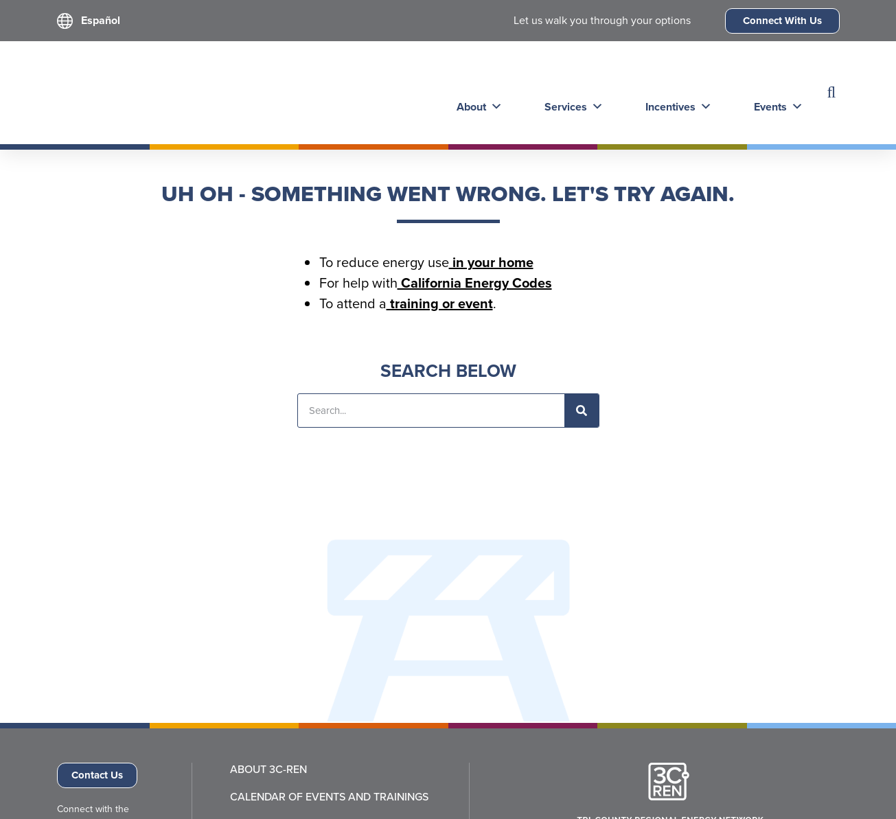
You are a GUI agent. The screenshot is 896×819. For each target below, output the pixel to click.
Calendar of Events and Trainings (329, 797)
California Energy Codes (475, 283)
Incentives (673, 92)
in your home (491, 262)
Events (771, 92)
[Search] (581, 410)
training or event (440, 303)
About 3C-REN (268, 769)
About (477, 92)
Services (570, 92)
